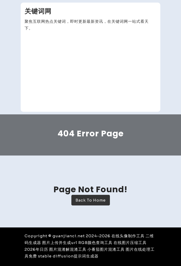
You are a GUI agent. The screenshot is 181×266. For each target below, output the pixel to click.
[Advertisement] (90, 71)
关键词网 (38, 11)
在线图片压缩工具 (130, 242)
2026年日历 (36, 249)
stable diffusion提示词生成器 (68, 256)
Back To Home (91, 200)
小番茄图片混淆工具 (106, 249)
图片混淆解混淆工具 (67, 249)
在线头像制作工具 (128, 235)
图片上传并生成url (59, 242)
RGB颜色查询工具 (95, 242)
